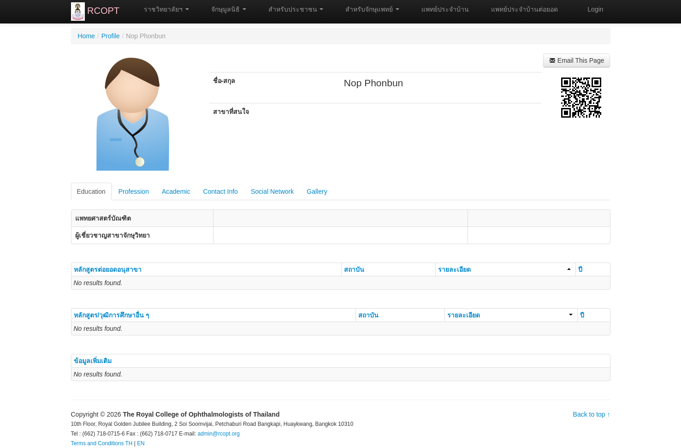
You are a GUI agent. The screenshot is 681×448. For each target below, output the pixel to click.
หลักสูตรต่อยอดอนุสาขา (108, 269)
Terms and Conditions (97, 443)
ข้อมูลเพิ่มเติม (93, 360)
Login (595, 9)
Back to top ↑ (591, 414)
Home (86, 36)
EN (141, 443)
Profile (110, 36)
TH (129, 443)
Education (91, 191)
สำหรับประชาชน (292, 9)
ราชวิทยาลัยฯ (162, 9)
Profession (133, 191)
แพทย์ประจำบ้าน (441, 9)
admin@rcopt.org (218, 433)
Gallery (317, 191)
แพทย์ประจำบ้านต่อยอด (520, 9)
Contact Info (220, 191)
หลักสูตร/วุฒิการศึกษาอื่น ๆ (112, 315)
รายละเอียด (504, 269)
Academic (176, 191)
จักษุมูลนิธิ (224, 9)
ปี (580, 269)
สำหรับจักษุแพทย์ (368, 9)
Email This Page (576, 60)
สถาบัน (354, 269)
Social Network (272, 191)
